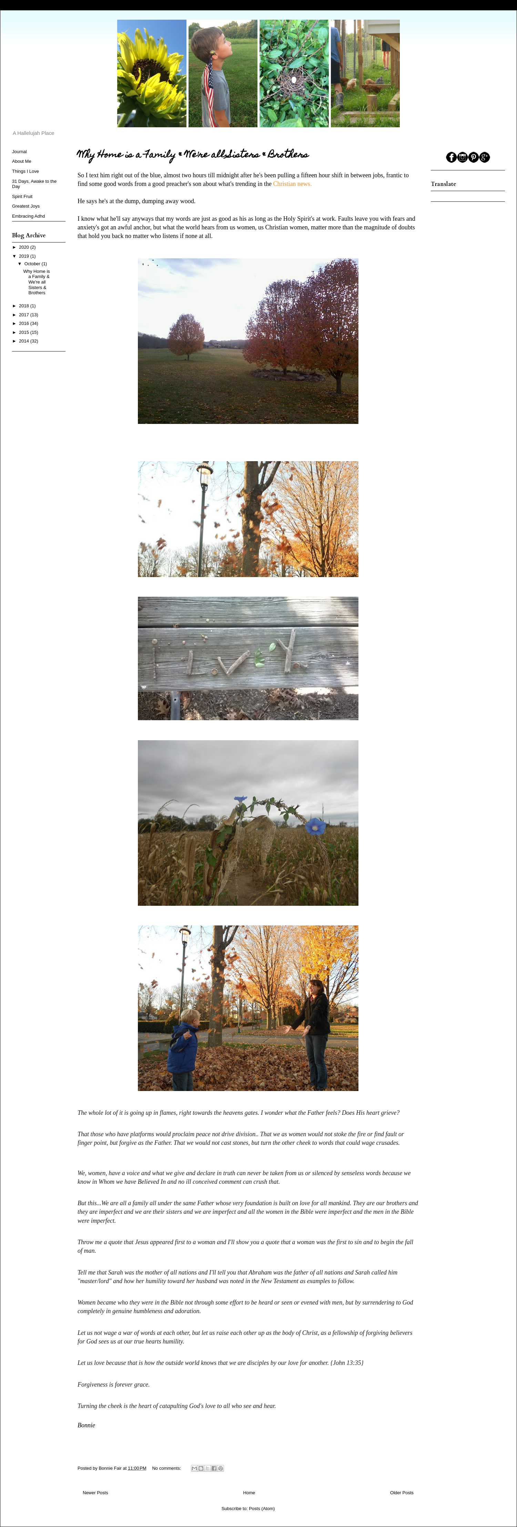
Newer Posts (95, 1492)
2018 (24, 305)
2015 (24, 332)
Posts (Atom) (262, 1508)
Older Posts (402, 1492)
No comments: (167, 1468)
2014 (24, 341)
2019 (24, 256)
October (33, 263)
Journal (19, 151)
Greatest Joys (26, 206)
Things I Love (25, 171)
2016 (24, 323)
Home (249, 1492)
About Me (21, 161)
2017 (24, 314)
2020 (24, 247)
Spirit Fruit (22, 196)
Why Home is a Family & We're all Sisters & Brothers (193, 155)
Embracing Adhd (28, 216)
